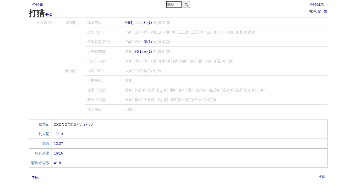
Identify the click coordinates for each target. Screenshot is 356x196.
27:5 (77, 124)
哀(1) (148, 51)
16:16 (58, 153)
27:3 (68, 124)
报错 (322, 177)
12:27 (58, 143)
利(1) (148, 22)
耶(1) (138, 51)
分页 (49, 15)
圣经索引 (39, 4)
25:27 (58, 124)
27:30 (87, 124)
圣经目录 (316, 4)
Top (37, 177)
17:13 (58, 134)
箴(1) (148, 42)
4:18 (57, 163)
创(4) (129, 22)
